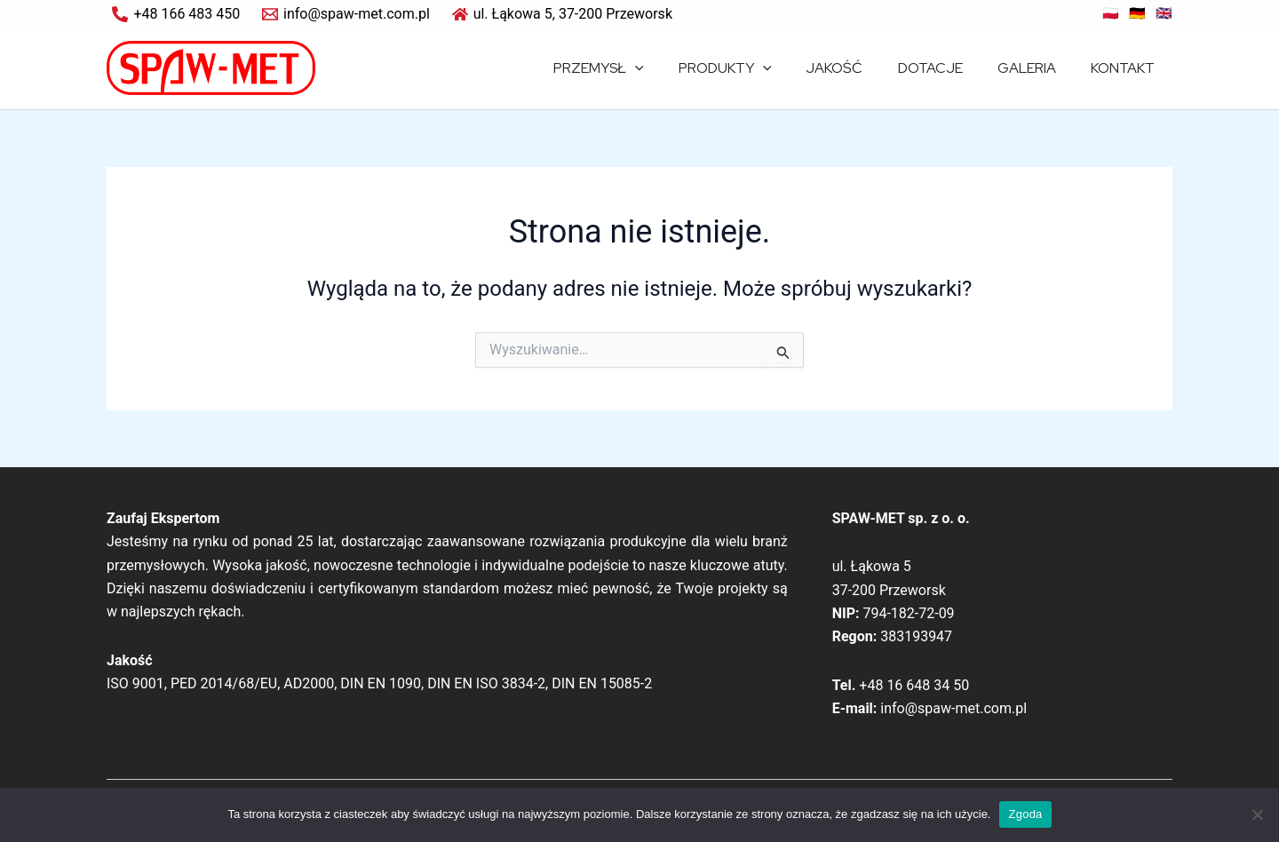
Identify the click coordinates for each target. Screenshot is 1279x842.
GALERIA (1036, 68)
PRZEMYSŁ (634, 68)
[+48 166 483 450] (176, 14)
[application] (670, 68)
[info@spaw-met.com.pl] (346, 14)
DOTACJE (946, 68)
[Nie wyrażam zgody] (1257, 814)
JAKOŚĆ (857, 68)
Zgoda (1025, 814)
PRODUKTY (753, 68)
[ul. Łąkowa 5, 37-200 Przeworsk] (562, 14)
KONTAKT (1126, 68)
